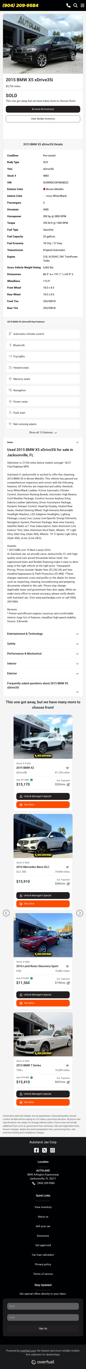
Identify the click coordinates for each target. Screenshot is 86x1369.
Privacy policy (43, 1264)
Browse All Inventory (43, 109)
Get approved (43, 1245)
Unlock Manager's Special (35, 796)
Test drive (27, 805)
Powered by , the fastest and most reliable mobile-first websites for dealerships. (43, 1355)
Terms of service (43, 1274)
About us (43, 1216)
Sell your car (43, 1226)
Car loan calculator (43, 1254)
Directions (43, 1235)
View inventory (43, 1207)
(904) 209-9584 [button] (43, 1183)
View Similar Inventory (43, 118)
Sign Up (43, 1328)
